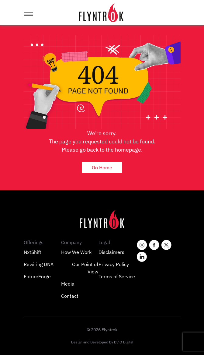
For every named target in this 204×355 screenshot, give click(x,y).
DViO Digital (123, 342)
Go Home (102, 167)
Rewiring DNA (39, 264)
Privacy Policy (114, 264)
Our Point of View (85, 268)
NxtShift (32, 252)
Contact (69, 296)
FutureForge (37, 276)
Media (67, 284)
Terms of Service (117, 276)
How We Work (76, 252)
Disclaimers (111, 252)
